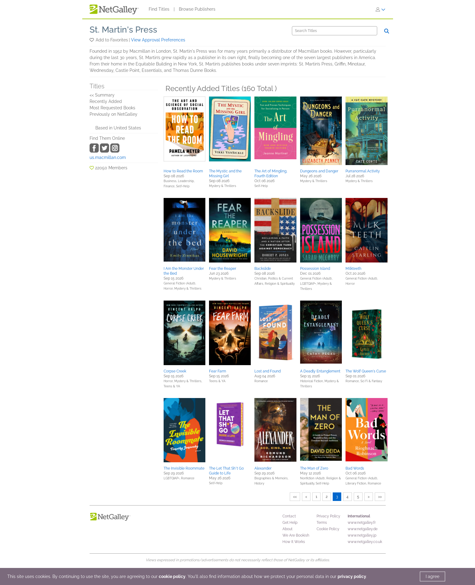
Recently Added (106, 101)
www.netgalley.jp (362, 535)
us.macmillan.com (108, 157)
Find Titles (159, 9)
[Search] (334, 30)
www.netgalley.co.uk (365, 542)
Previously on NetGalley (113, 114)
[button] (92, 40)
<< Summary (102, 95)
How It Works (293, 542)
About (287, 529)
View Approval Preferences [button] (158, 39)
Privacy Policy (328, 516)
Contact (289, 516)
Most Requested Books (112, 107)
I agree (432, 576)
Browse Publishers (197, 9)
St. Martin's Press (123, 30)
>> (380, 497)
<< (295, 497)
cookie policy (172, 576)
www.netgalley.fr (362, 522)
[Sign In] (380, 9)
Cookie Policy (328, 529)
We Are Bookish (295, 535)
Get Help (289, 522)
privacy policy (352, 576)
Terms (322, 522)
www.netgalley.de (363, 529)
